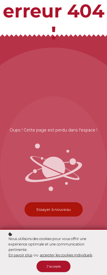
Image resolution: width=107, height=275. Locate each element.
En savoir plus (20, 255)
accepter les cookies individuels (66, 255)
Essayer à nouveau (54, 209)
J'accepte (53, 266)
